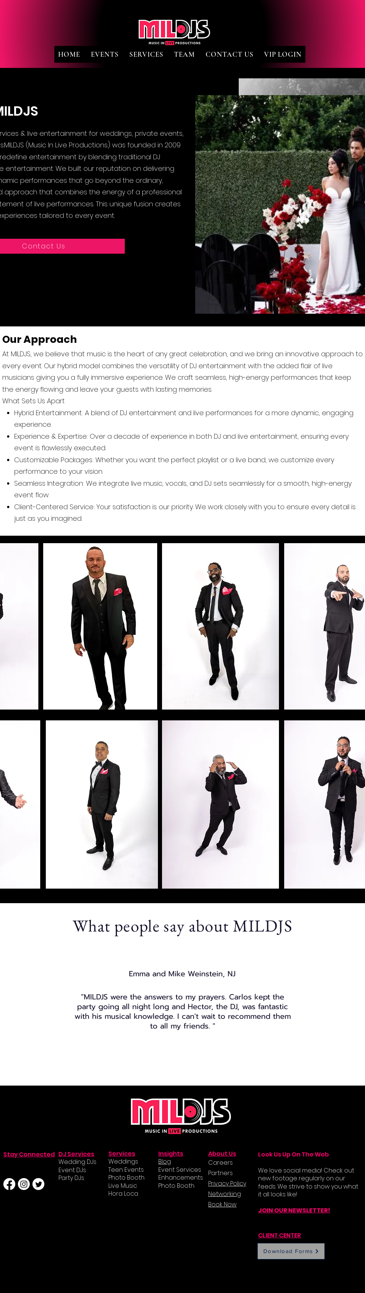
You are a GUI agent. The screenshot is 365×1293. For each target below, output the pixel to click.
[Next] (325, 1020)
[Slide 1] (174, 1066)
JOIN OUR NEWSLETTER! (294, 1210)
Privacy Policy (227, 1183)
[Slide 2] (183, 1067)
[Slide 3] (191, 1067)
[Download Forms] (291, 1251)
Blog (164, 1161)
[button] (104, 54)
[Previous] (40, 1020)
